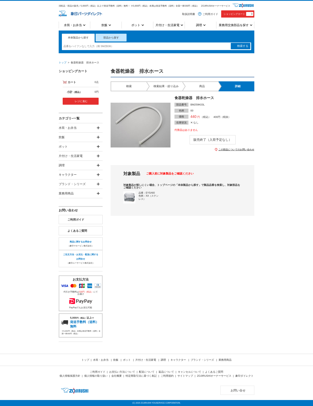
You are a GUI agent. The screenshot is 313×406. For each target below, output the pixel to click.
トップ (62, 62)
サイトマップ (185, 375)
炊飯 (104, 25)
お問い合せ (238, 390)
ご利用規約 (167, 375)
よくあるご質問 (77, 230)
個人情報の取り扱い (96, 375)
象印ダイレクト (244, 375)
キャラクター (68, 174)
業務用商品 (66, 193)
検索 (242, 46)
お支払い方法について (122, 371)
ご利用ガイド (210, 14)
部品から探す (111, 37)
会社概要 (116, 375)
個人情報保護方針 (69, 375)
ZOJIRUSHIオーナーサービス (215, 6)
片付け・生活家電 (167, 25)
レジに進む (81, 101)
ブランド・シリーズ (72, 184)
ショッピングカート (238, 14)
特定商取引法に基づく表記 (141, 375)
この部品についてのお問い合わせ (236, 149)
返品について (166, 371)
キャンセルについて (189, 371)
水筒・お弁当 (73, 25)
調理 (199, 25)
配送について (147, 371)
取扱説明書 (188, 14)
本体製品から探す (78, 37)
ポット (135, 25)
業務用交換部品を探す (234, 25)
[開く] (98, 127)
